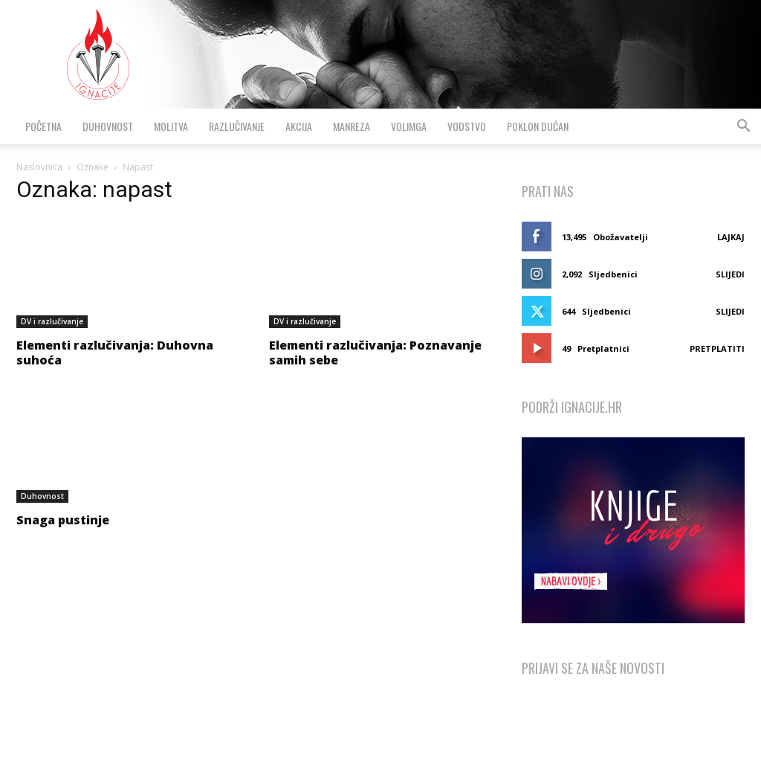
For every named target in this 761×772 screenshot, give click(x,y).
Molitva (171, 126)
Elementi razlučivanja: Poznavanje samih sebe (375, 352)
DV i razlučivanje (52, 321)
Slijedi (730, 274)
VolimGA (409, 126)
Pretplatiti (717, 348)
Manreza (351, 126)
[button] (743, 127)
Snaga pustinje (62, 520)
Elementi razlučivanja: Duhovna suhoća (114, 352)
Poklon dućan (538, 126)
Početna (43, 126)
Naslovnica (39, 167)
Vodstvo (466, 126)
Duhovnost (107, 126)
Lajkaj (731, 236)
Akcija (298, 126)
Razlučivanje (237, 126)
